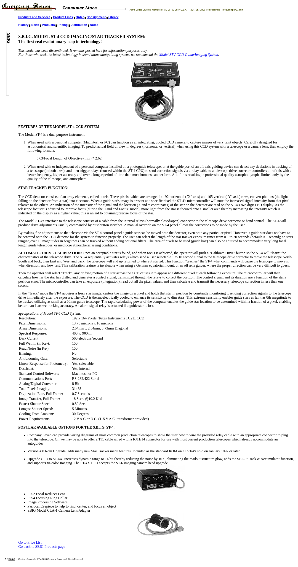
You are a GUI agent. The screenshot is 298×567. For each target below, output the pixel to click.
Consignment (96, 17)
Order (80, 17)
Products (48, 25)
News (35, 25)
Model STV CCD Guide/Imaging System (188, 55)
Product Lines (63, 17)
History (23, 25)
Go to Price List (30, 542)
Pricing (63, 25)
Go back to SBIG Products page (41, 546)
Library (113, 17)
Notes (94, 25)
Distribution (78, 25)
